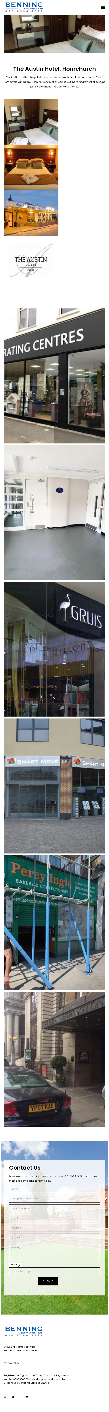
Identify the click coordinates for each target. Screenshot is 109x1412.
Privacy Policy (11, 1363)
